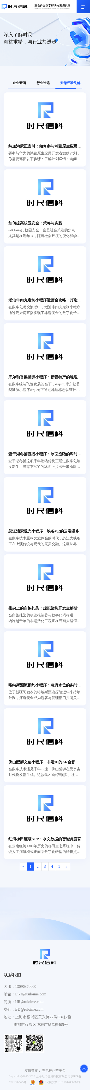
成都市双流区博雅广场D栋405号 (40, 1025)
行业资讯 (43, 83)
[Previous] (23, 866)
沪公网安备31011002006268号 (60, 1082)
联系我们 (12, 975)
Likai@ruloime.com (30, 994)
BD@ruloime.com (29, 1009)
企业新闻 (19, 83)
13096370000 (25, 986)
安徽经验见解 (70, 83)
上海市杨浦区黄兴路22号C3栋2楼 (43, 1017)
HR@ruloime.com (29, 1002)
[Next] (66, 866)
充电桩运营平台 (54, 1070)
